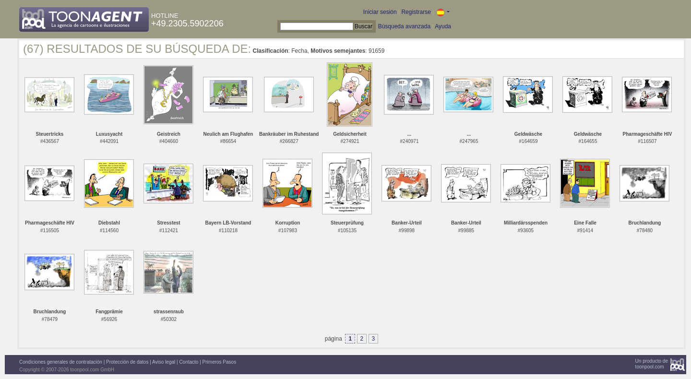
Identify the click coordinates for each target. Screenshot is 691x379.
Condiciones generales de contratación (60, 362)
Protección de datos (127, 362)
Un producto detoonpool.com (651, 363)
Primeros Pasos (220, 362)
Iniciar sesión (380, 12)
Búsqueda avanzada (404, 26)
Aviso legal (163, 362)
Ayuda (443, 26)
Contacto (188, 362)
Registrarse (415, 12)
